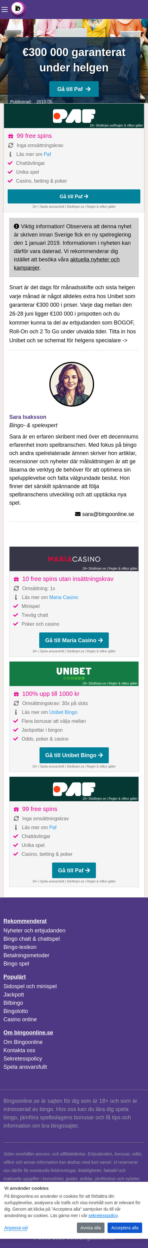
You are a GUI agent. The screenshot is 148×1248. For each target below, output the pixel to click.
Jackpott (13, 995)
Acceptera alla (125, 1227)
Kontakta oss (19, 1050)
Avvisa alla (91, 1227)
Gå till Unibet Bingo (74, 755)
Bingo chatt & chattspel (31, 939)
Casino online (20, 1019)
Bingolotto (15, 1011)
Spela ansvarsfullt (25, 1067)
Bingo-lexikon (19, 947)
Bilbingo (13, 1003)
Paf (47, 154)
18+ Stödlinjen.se (101, 125)
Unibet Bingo (63, 712)
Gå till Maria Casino (74, 640)
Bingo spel (16, 964)
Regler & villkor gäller (128, 125)
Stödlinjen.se (75, 206)
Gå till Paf (74, 89)
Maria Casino (63, 597)
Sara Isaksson (27, 417)
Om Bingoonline (23, 1042)
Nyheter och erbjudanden (34, 930)
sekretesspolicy (103, 1215)
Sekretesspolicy (22, 1059)
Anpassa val (16, 1227)
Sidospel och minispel (30, 986)
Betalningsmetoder (26, 955)
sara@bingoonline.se (108, 514)
